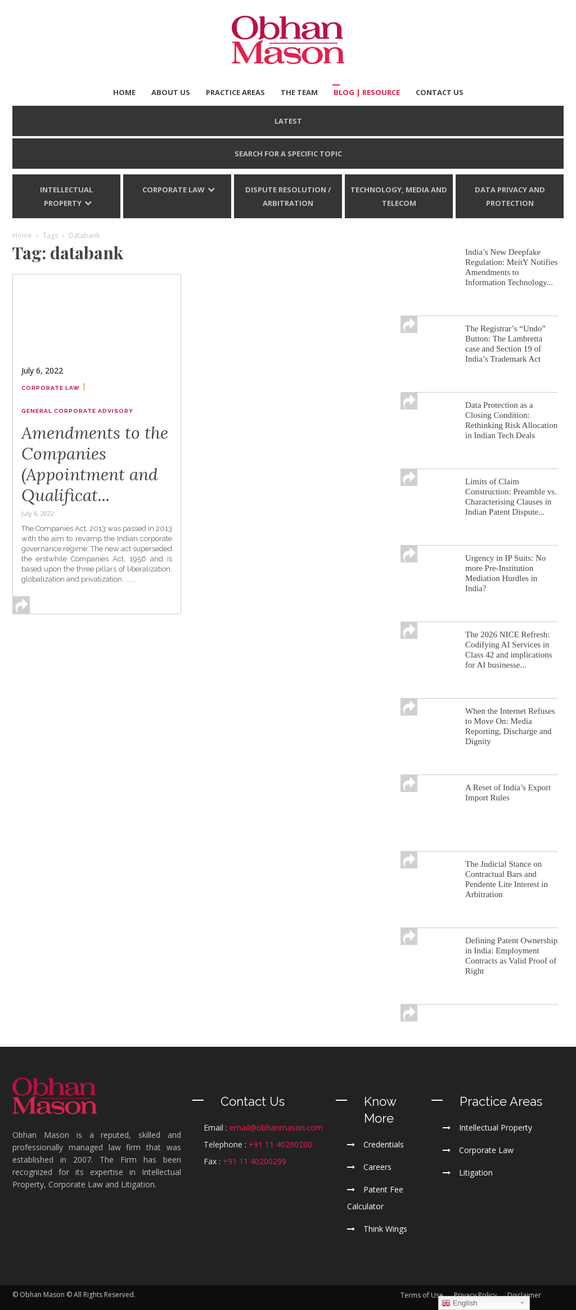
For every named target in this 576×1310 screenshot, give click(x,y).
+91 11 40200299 (254, 1161)
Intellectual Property (66, 196)
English (459, 1303)
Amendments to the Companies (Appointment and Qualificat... (94, 464)
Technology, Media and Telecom (398, 196)
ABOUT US (170, 92)
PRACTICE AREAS (235, 92)
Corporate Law (173, 189)
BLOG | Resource (367, 92)
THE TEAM (299, 92)
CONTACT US (440, 92)
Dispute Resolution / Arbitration (288, 196)
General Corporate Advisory (77, 411)
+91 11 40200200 (280, 1144)
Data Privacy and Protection (510, 196)
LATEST (288, 121)
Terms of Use (421, 1295)
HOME (124, 92)
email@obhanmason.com (276, 1127)
